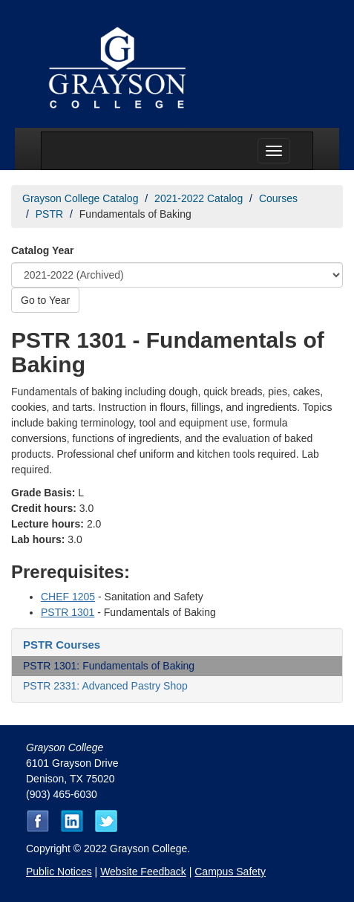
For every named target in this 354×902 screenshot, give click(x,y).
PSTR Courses (61, 644)
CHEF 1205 (68, 597)
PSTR (49, 214)
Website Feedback (143, 871)
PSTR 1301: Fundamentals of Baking (108, 666)
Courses (278, 198)
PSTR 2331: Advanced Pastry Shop (105, 686)
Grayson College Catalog (80, 198)
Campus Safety (230, 871)
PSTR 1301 (67, 612)
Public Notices (59, 871)
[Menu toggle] (274, 150)
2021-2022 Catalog (198, 198)
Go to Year (45, 300)
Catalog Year (42, 250)
